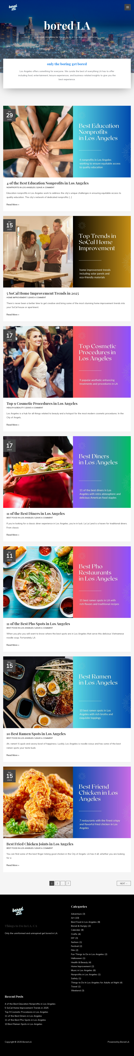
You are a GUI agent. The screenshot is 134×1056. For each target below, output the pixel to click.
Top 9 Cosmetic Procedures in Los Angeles (42, 403)
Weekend (76, 990)
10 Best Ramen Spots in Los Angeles (36, 733)
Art (72, 917)
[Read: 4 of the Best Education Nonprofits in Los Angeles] (67, 141)
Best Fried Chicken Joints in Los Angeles (40, 843)
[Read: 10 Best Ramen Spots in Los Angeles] (67, 692)
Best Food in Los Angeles (20, 517)
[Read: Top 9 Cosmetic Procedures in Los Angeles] (67, 361)
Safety (74, 978)
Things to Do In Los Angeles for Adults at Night (95, 982)
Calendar (75, 929)
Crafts (74, 934)
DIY (73, 938)
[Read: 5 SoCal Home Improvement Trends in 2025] (67, 251)
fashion (75, 942)
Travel (74, 986)
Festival (75, 946)
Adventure (76, 913)
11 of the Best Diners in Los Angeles (36, 513)
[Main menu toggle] (127, 7)
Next (124, 883)
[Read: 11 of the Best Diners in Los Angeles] (67, 471)
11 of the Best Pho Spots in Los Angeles (38, 623)
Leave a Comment (45, 187)
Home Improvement (17, 297)
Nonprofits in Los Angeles (21, 187)
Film (73, 950)
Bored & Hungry (79, 925)
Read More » (13, 204)
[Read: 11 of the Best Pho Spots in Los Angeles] (67, 581)
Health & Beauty (15, 407)
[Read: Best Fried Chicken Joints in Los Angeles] (67, 802)
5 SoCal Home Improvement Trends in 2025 (43, 293)
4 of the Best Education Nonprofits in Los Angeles (48, 182)
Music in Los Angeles (81, 970)
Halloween (76, 958)
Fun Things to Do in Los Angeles (87, 954)
